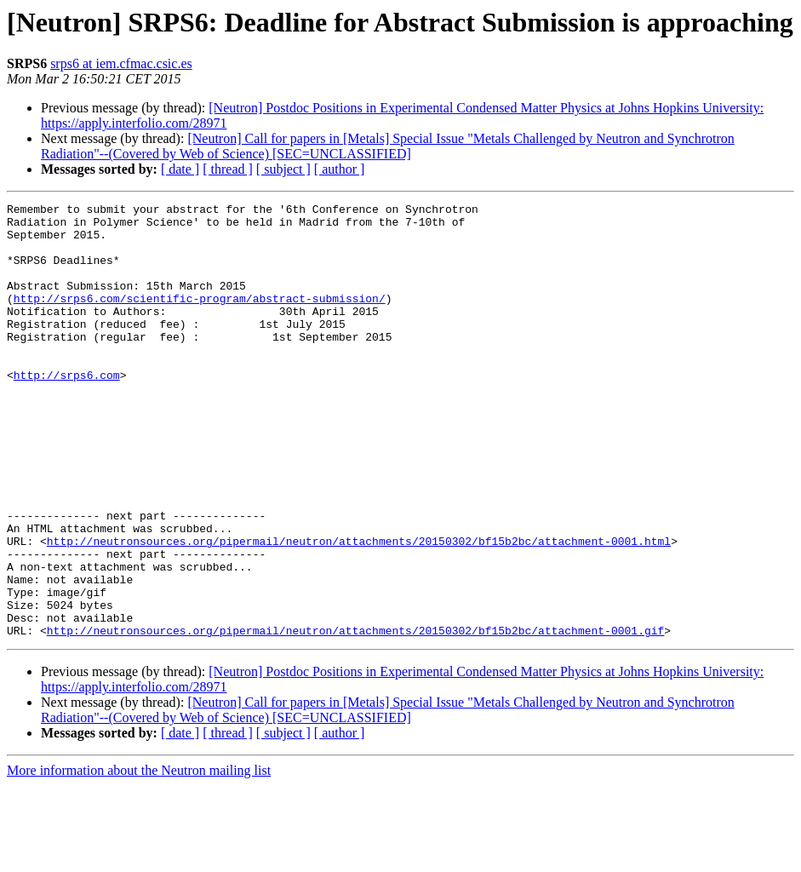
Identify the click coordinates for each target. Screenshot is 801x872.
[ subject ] (283, 169)
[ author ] (339, 169)
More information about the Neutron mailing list (139, 857)
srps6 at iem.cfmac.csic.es (121, 63)
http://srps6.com (67, 410)
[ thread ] (228, 169)
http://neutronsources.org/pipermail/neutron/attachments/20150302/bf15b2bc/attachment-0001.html (359, 609)
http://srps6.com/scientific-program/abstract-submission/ (200, 318)
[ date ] (180, 169)
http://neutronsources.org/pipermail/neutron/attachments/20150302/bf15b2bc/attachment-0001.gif (355, 717)
